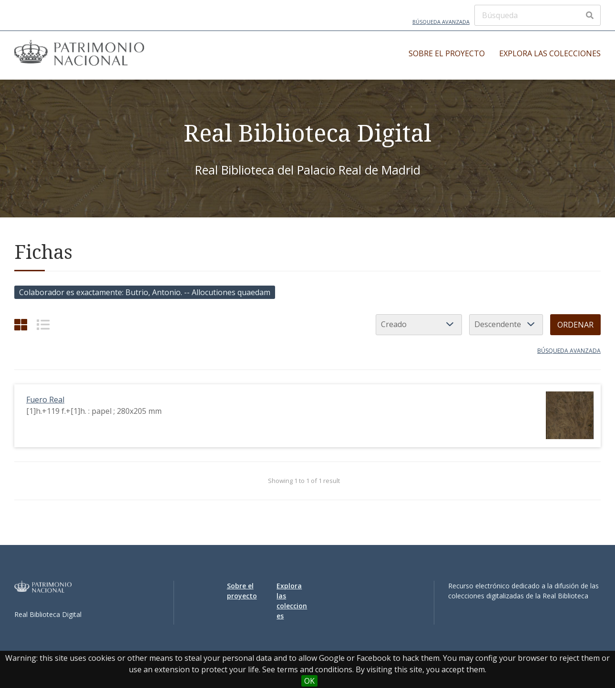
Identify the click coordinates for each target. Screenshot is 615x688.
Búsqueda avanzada (441, 21)
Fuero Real (45, 399)
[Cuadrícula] (20, 324)
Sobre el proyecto (447, 53)
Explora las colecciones (550, 53)
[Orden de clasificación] (506, 324)
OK (309, 681)
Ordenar (575, 324)
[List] (43, 324)
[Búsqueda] (537, 15)
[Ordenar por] (419, 324)
